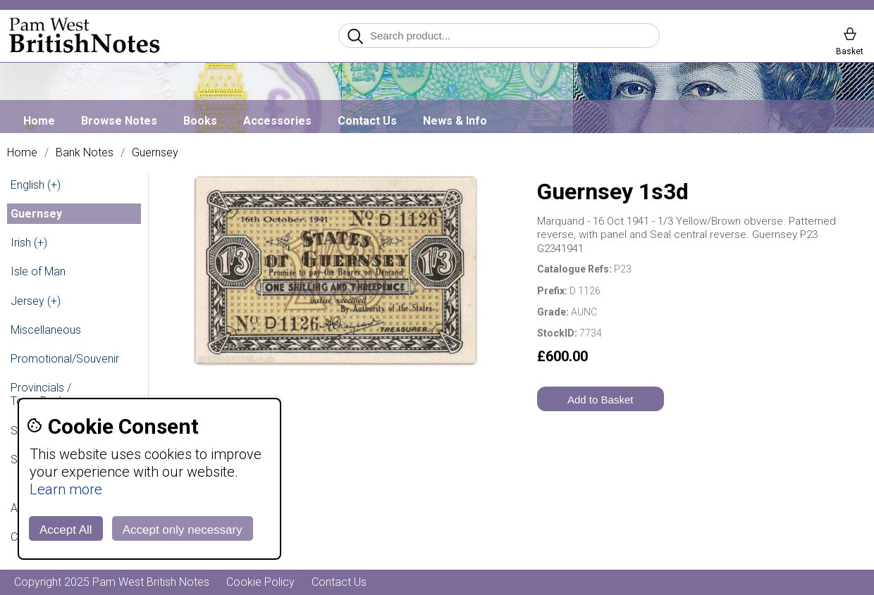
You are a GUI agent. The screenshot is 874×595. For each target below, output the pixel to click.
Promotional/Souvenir (65, 358)
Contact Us (367, 120)
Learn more (66, 489)
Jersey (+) (36, 301)
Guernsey (155, 152)
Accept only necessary (182, 530)
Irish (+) (29, 242)
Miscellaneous (46, 330)
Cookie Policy (260, 582)
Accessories (277, 120)
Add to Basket (600, 400)
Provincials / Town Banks (41, 394)
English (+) (36, 185)
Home (39, 120)
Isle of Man (38, 271)
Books (200, 120)
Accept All (65, 530)
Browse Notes (119, 120)
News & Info (455, 120)
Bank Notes (84, 152)
